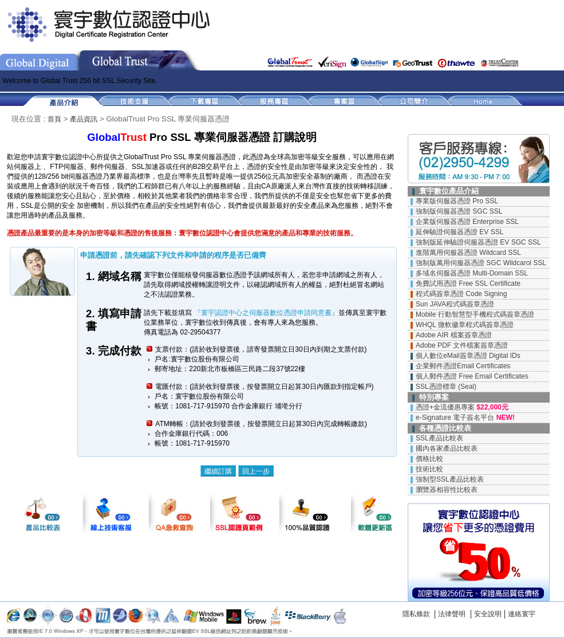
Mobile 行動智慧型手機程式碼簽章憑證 (475, 314)
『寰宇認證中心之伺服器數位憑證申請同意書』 (265, 313)
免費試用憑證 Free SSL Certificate (468, 283)
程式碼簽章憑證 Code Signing (461, 294)
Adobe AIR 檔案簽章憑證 (454, 335)
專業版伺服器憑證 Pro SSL (457, 201)
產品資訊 (83, 119)
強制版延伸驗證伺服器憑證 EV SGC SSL (478, 242)
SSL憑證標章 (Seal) (446, 387)
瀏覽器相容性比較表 (447, 490)
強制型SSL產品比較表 (450, 479)
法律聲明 (452, 614)
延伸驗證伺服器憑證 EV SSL (459, 232)
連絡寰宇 (521, 614)
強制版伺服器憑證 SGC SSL (459, 211)
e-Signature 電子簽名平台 (455, 417)
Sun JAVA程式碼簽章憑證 (455, 304)
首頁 (54, 119)
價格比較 (429, 459)
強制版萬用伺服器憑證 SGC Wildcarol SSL (481, 263)
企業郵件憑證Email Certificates (463, 366)
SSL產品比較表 (439, 438)
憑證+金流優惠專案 (445, 407)
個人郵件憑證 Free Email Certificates (472, 376)
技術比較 (429, 469)
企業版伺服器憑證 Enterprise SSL (467, 222)
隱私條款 (416, 614)
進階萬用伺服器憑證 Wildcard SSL (468, 253)
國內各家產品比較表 (447, 448)
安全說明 (488, 614)
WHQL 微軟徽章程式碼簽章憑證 (465, 325)
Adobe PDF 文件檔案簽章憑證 (462, 345)
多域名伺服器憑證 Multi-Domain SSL (472, 273)
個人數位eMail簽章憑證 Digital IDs (468, 356)
